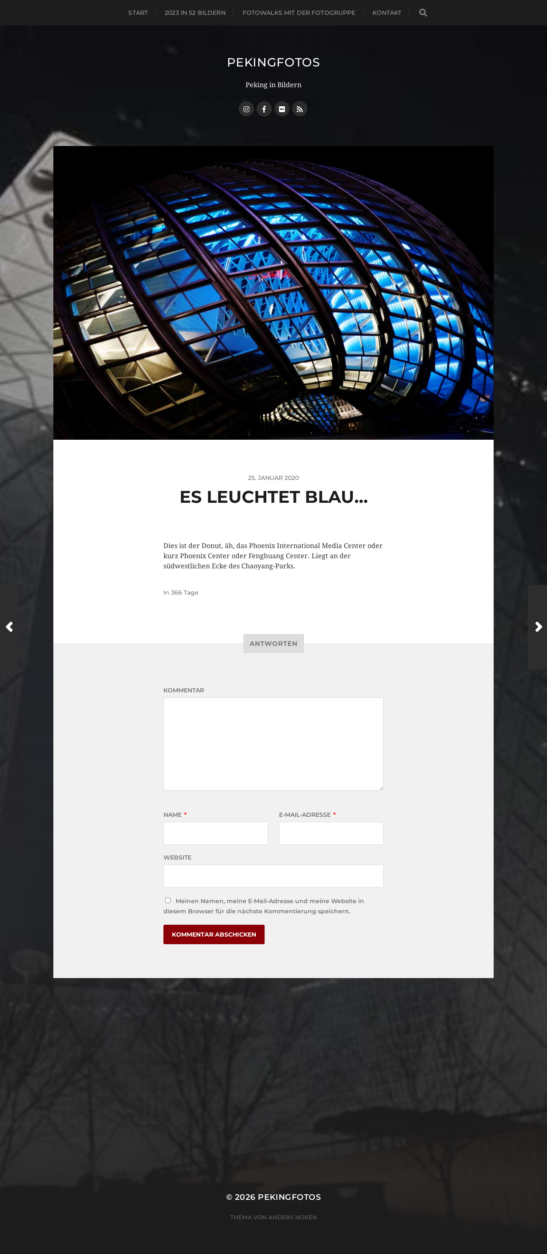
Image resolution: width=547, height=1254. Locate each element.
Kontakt (387, 13)
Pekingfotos (273, 62)
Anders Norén (292, 1217)
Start (138, 13)
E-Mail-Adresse (307, 815)
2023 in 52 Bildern (195, 13)
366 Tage (185, 592)
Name (175, 815)
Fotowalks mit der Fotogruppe (299, 13)
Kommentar (183, 690)
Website (177, 857)
